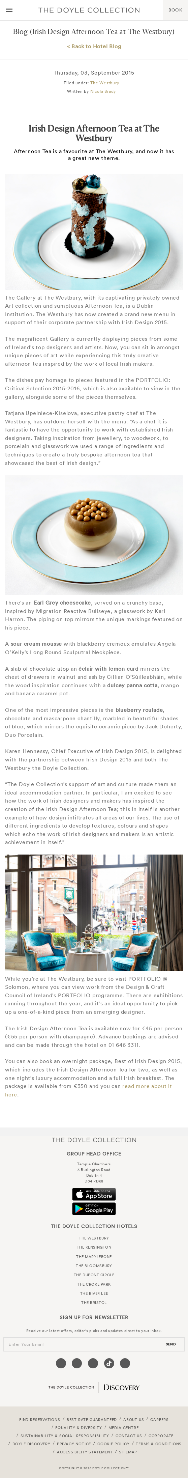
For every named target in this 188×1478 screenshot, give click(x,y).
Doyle (88, 10)
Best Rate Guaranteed (92, 1419)
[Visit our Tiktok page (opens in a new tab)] (109, 1363)
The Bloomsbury (94, 1265)
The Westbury (104, 83)
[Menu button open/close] (9, 10)
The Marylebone (94, 1256)
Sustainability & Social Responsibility (65, 1436)
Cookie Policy (113, 1444)
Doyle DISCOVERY (31, 1444)
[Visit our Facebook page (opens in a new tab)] (61, 1363)
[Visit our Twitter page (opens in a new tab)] (77, 1363)
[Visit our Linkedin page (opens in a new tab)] (125, 1363)
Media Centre (123, 1427)
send (171, 1344)
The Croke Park (94, 1284)
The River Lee (94, 1293)
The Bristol (94, 1302)
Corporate (161, 1436)
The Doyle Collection (94, 1140)
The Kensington (94, 1247)
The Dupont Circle (94, 1275)
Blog (20, 31)
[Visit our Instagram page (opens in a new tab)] (93, 1363)
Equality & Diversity (78, 1427)
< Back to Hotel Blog (94, 46)
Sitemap (128, 1452)
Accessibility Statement (85, 1452)
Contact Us (129, 1436)
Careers (159, 1419)
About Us (133, 1419)
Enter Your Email (26, 1344)
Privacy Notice (74, 1444)
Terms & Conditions (159, 1444)
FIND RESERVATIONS (39, 1419)
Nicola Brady (103, 91)
